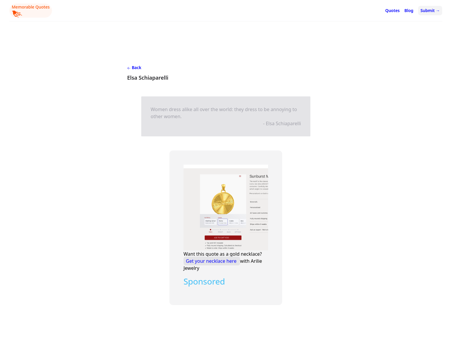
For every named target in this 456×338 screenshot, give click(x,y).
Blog (408, 10)
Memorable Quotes (31, 11)
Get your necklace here (212, 261)
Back (134, 67)
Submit (430, 10)
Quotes (392, 10)
